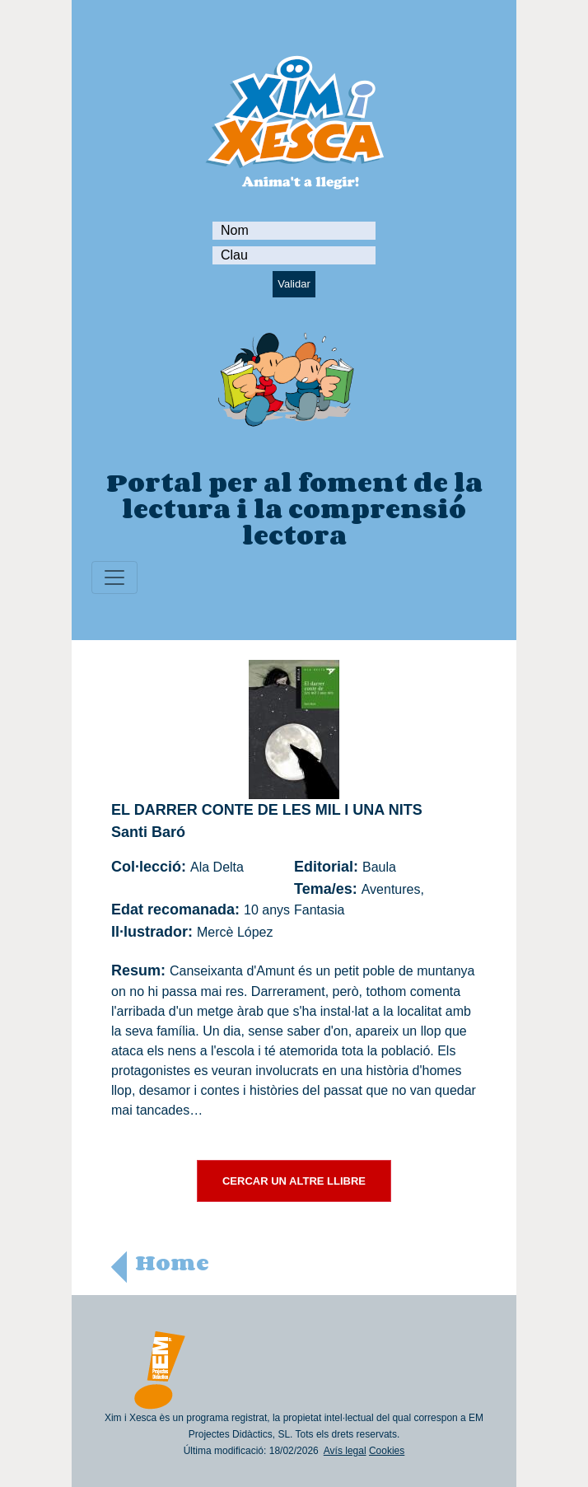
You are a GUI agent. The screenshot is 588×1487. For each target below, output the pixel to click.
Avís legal (345, 1451)
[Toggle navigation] (114, 577)
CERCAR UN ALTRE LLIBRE (294, 1181)
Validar (294, 284)
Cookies (386, 1451)
